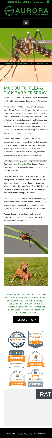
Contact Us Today (26, 319)
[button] (26, 22)
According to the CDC (21, 164)
